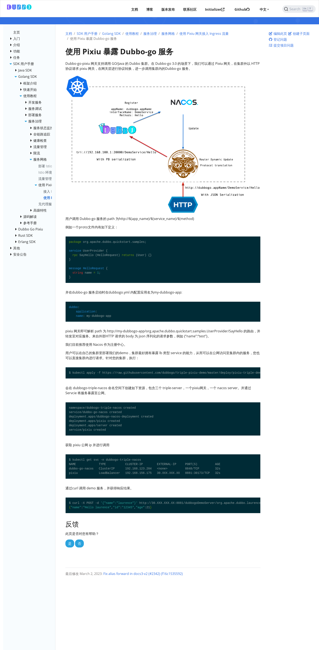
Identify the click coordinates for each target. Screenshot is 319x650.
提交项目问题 (281, 45)
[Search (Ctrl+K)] (298, 9)
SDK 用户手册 (87, 33)
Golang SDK (111, 33)
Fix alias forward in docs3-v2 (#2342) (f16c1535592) (143, 573)
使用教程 (132, 33)
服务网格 (168, 33)
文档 (68, 33)
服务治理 (150, 33)
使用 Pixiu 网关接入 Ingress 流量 (204, 33)
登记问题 (277, 39)
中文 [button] (262, 9)
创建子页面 (299, 33)
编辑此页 (277, 33)
